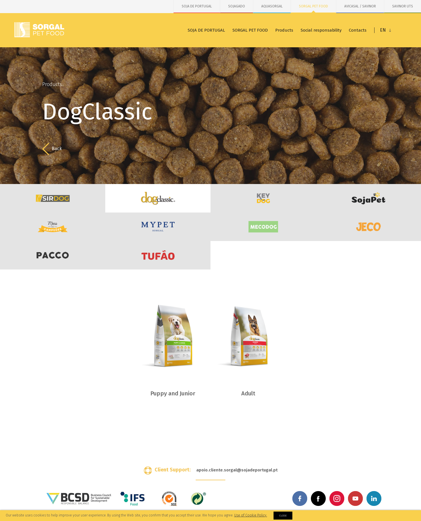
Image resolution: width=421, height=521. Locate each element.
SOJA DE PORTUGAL (197, 6)
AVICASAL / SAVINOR (360, 6)
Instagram (336, 498)
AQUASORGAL (272, 6)
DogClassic (158, 198)
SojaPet (368, 198)
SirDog (52, 198)
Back (52, 149)
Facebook (299, 498)
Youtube (355, 498)
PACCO (52, 255)
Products (284, 30)
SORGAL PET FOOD (313, 6)
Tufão (158, 255)
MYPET (158, 227)
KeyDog (263, 198)
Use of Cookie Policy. (250, 515)
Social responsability (321, 30)
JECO (368, 227)
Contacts (358, 30)
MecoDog (263, 227)
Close (283, 515)
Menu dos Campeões (52, 227)
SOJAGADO (236, 6)
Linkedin (374, 498)
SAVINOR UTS (402, 6)
